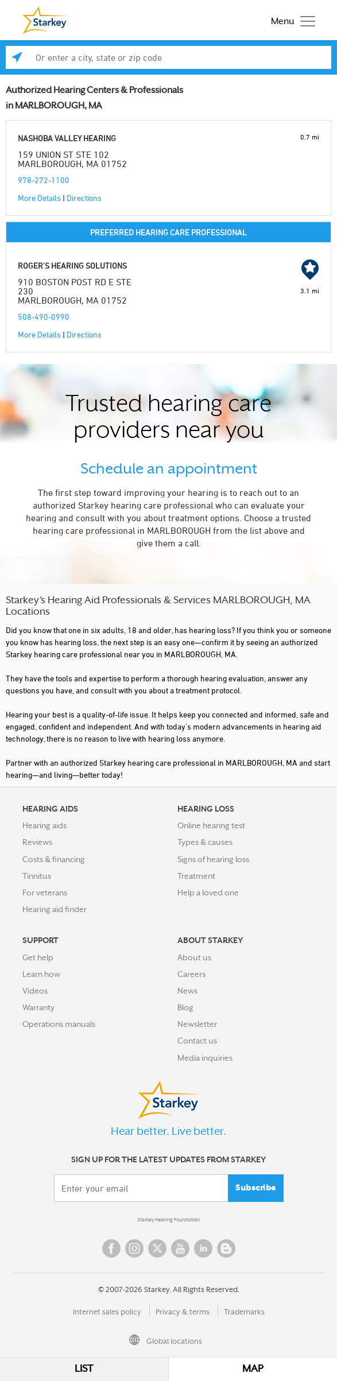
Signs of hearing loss (213, 859)
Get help (37, 957)
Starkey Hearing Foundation (168, 1220)
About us (194, 957)
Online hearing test (211, 825)
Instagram (134, 1248)
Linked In (203, 1248)
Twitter (157, 1248)
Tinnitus (36, 875)
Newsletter (197, 1024)
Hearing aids (44, 825)
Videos (35, 990)
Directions (84, 198)
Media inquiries (205, 1057)
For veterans (44, 892)
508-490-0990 (43, 316)
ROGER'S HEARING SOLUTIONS (72, 265)
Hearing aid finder (54, 909)
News (187, 990)
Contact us (197, 1040)
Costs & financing (53, 859)
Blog (185, 1007)
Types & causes (205, 842)
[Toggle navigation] (290, 20)
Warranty (38, 1007)
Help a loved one (208, 892)
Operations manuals (58, 1024)
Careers (191, 974)
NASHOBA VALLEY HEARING (67, 138)
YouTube (180, 1248)
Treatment (196, 875)
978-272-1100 (43, 180)
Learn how (41, 974)
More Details (39, 198)
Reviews (37, 842)
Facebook (111, 1248)
